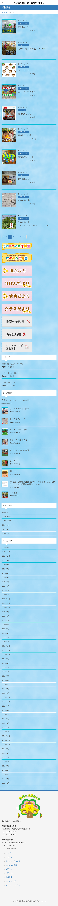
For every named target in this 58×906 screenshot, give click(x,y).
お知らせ (22, 110)
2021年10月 (6, 556)
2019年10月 (6, 654)
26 (21, 237)
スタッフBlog (23, 23)
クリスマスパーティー (9, 382)
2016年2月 (5, 779)
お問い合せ (10, 873)
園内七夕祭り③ (24, 114)
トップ (8, 853)
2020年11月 (6, 603)
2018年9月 (5, 706)
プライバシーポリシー (14, 885)
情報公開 (9, 877)
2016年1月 (5, 783)
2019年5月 (5, 676)
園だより (5, 529)
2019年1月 (5, 693)
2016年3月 (5, 774)
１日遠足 (13, 493)
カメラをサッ (24, 70)
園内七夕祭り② (24, 135)
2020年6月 (5, 624)
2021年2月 (5, 590)
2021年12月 (6, 552)
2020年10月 (6, 607)
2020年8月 (5, 616)
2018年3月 (5, 723)
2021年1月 (5, 594)
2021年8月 (5, 564)
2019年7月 (5, 667)
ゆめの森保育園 (11, 865)
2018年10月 (6, 702)
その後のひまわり (25, 222)
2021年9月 (5, 560)
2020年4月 (5, 629)
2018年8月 (5, 710)
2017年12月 (6, 736)
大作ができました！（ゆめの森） (13, 364)
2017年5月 (5, 766)
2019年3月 (5, 684)
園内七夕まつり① (25, 157)
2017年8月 (5, 753)
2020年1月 (5, 642)
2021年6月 (5, 573)
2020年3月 (5, 633)
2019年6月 (5, 672)
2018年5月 (5, 719)
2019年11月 (6, 650)
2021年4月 (5, 582)
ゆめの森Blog (8, 521)
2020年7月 (5, 620)
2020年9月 (5, 612)
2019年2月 (5, 689)
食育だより (5, 533)
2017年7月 (5, 757)
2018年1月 (5, 731)
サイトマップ (10, 881)
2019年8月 (5, 663)
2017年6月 (5, 762)
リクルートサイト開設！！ (10, 373)
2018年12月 (6, 697)
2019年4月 (5, 680)
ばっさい (13, 461)
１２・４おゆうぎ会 (18, 440)
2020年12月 (6, 599)
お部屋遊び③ (24, 179)
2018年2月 (5, 727)
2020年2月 (5, 637)
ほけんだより (6, 525)
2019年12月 (6, 646)
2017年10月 (6, 744)
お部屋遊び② (24, 200)
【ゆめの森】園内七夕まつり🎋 (32, 49)
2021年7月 (5, 569)
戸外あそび (23, 27)
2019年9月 (5, 659)
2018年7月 (5, 714)
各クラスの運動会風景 (19, 450)
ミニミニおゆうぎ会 (18, 429)
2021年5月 (5, 577)
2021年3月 (5, 586)
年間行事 (9, 869)
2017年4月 (5, 770)
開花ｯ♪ (13, 471)
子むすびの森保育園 (13, 861)
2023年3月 (5, 547)
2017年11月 (6, 740)
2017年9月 (5, 749)
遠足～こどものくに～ (27, 92)
